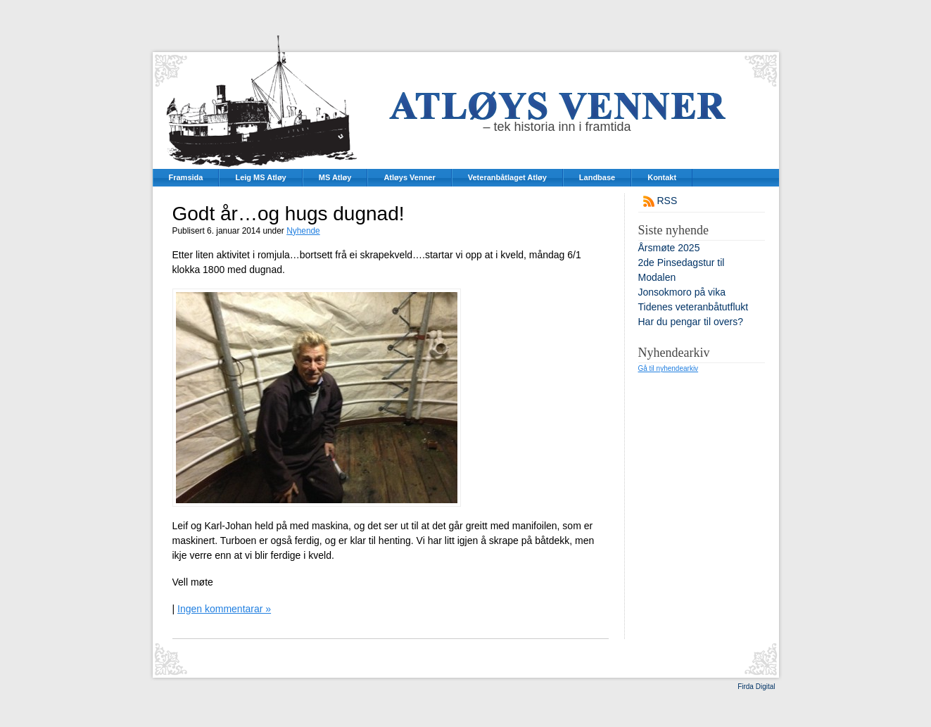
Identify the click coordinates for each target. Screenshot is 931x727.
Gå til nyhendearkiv (668, 368)
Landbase (597, 177)
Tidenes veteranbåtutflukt (693, 306)
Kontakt (661, 177)
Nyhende (303, 231)
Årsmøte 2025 (669, 247)
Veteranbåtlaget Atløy (507, 177)
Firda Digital (756, 686)
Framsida (186, 177)
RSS (667, 200)
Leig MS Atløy (260, 177)
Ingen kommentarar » (224, 608)
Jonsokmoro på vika (682, 292)
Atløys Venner (409, 177)
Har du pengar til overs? (690, 321)
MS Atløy (335, 177)
